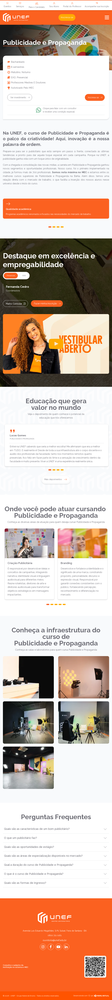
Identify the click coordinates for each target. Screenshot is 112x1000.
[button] (49, 227)
